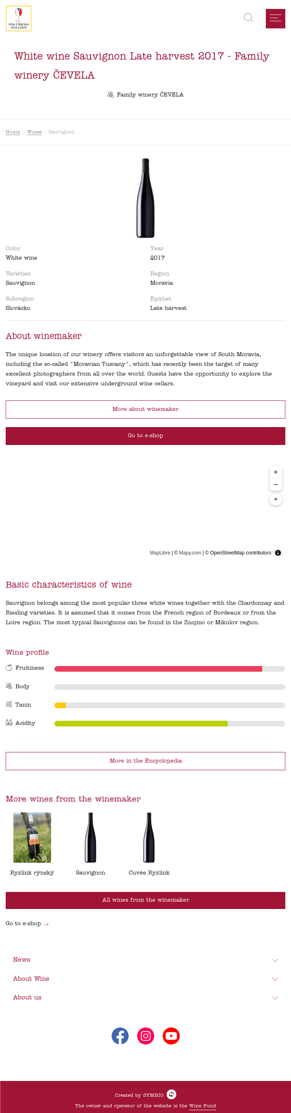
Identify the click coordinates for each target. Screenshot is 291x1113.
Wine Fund (202, 1106)
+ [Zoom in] (276, 472)
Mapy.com (190, 553)
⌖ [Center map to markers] (276, 499)
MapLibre (160, 553)
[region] (145, 511)
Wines (34, 132)
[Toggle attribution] (278, 553)
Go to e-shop (27, 924)
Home (13, 132)
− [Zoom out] (276, 484)
